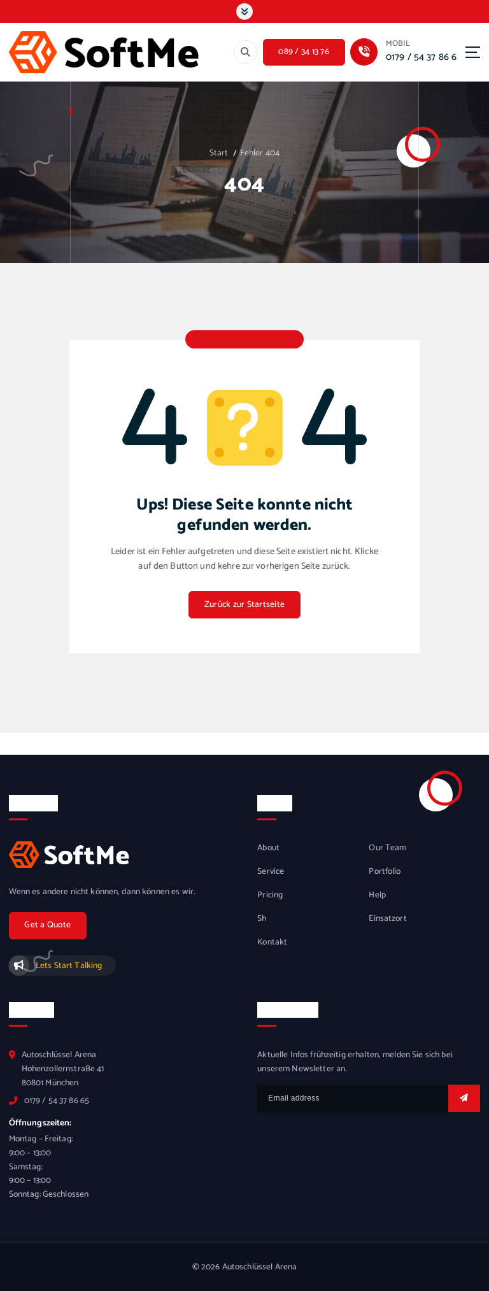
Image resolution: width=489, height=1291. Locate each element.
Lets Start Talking (69, 966)
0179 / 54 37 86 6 (421, 57)
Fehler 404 (260, 153)
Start (219, 153)
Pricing (270, 895)
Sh (261, 918)
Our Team (387, 848)
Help (377, 895)
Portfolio (384, 871)
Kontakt (272, 942)
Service (270, 871)
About (268, 848)
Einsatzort (387, 918)
